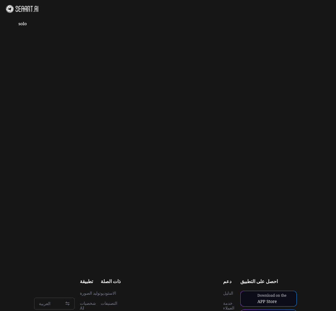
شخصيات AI (88, 305)
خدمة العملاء (228, 305)
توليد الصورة (90, 293)
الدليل (228, 293)
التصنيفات (109, 303)
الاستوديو (108, 293)
